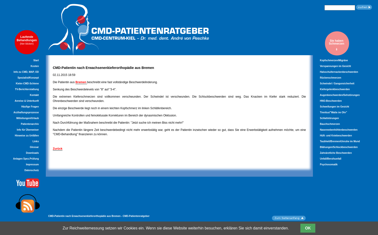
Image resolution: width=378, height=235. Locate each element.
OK (308, 228)
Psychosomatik (329, 164)
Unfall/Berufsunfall (330, 158)
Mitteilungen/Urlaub (27, 118)
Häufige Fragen (30, 106)
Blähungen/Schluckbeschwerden (339, 147)
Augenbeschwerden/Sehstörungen (340, 95)
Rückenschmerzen (330, 77)
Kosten (35, 66)
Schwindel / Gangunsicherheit (337, 83)
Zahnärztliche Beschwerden (336, 153)
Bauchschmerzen (330, 124)
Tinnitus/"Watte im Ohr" (333, 112)
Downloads (32, 153)
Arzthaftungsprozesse (26, 112)
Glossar (34, 147)
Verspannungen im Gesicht (335, 66)
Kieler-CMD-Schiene (27, 83)
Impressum (32, 164)
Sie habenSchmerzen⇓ (336, 45)
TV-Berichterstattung (27, 89)
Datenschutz (32, 170)
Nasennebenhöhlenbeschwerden (339, 129)
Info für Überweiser (28, 129)
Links (36, 141)
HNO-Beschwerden (331, 101)
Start (36, 60)
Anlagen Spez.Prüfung (26, 158)
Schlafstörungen (329, 118)
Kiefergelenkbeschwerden (335, 89)
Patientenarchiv (30, 124)
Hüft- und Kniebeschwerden (336, 135)
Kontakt (34, 95)
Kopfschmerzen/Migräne (334, 60)
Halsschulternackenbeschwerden (339, 72)
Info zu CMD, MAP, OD (26, 72)
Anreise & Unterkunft (27, 101)
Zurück (57, 148)
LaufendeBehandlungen (27, 40)
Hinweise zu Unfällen (27, 135)
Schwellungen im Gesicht (334, 106)
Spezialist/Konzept (28, 77)
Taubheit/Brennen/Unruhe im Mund (340, 141)
